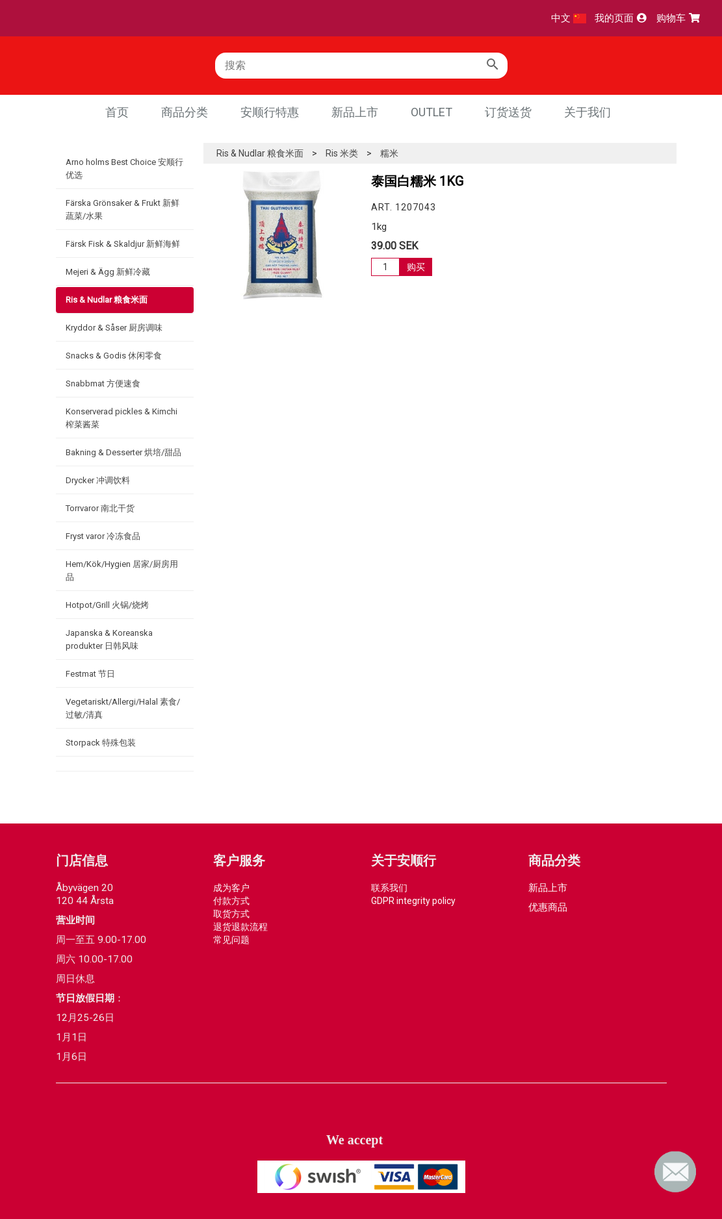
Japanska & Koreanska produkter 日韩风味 (109, 639)
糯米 (389, 153)
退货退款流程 (240, 927)
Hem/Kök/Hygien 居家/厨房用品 (122, 570)
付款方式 (231, 901)
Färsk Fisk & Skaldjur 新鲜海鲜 (123, 244)
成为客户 (231, 888)
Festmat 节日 (90, 674)
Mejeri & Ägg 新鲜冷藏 (108, 272)
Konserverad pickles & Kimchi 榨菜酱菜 (121, 418)
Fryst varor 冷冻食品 (103, 536)
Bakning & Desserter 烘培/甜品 (123, 452)
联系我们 (389, 888)
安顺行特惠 (269, 112)
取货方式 (231, 914)
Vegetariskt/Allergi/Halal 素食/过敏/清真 (123, 708)
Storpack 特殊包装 (101, 743)
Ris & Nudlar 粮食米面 (107, 300)
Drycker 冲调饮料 (98, 480)
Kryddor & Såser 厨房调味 (114, 328)
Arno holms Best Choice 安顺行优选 (124, 168)
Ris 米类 (342, 153)
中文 (568, 18)
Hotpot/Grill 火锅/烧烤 (107, 605)
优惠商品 (547, 907)
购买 (416, 267)
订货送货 (508, 112)
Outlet (431, 112)
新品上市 (354, 112)
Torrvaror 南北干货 (100, 508)
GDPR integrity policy (413, 901)
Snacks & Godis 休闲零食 (114, 355)
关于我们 (587, 112)
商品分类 (184, 112)
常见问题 (231, 940)
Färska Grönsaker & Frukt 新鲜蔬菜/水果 (122, 209)
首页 (117, 112)
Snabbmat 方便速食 (103, 383)
